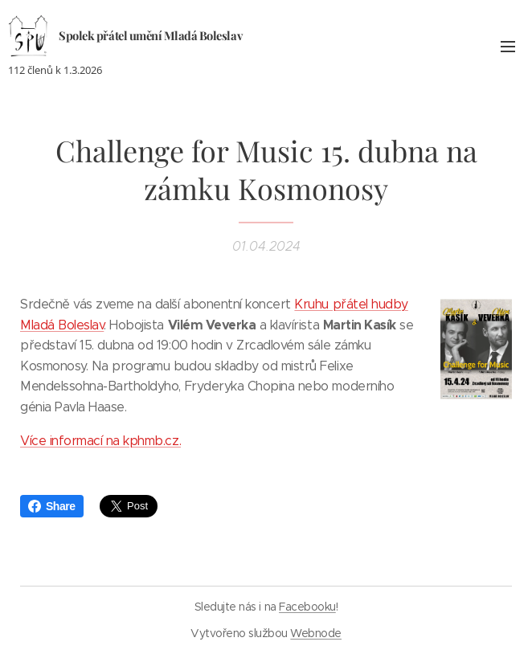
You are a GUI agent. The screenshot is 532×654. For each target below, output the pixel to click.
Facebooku (307, 606)
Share (52, 506)
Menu (508, 46)
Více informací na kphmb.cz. (100, 440)
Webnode (316, 633)
